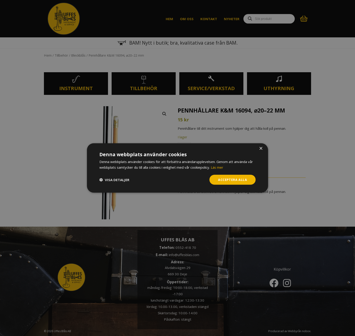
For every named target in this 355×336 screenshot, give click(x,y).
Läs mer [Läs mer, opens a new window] (217, 167)
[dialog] (177, 168)
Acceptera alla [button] (232, 180)
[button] (114, 180)
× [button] (260, 148)
